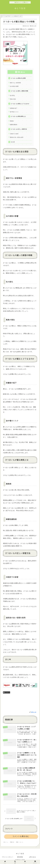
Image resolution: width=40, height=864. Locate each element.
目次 (19, 72)
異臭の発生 (13, 99)
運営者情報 (20, 858)
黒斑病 (12, 122)
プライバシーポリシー (7, 858)
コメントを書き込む (21, 838)
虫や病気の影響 (14, 86)
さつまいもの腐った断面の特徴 (19, 91)
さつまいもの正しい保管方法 (19, 130)
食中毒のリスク (14, 112)
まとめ (13, 143)
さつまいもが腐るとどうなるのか (20, 104)
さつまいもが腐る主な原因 (18, 78)
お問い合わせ (32, 858)
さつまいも (6, 694)
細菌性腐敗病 (13, 126)
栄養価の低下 (13, 109)
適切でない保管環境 (15, 83)
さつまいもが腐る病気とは (18, 117)
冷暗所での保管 (14, 135)
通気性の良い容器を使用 (16, 139)
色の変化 (12, 96)
